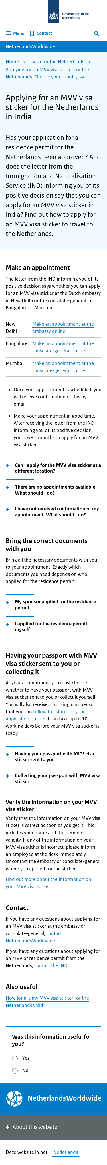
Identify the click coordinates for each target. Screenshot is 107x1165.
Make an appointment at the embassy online (63, 327)
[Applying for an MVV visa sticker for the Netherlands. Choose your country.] (51, 73)
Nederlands (65, 1152)
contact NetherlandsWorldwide (34, 937)
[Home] (17, 62)
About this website (31, 1127)
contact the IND (51, 965)
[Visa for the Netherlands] (63, 62)
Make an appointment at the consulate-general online (63, 347)
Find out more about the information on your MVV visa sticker (48, 883)
